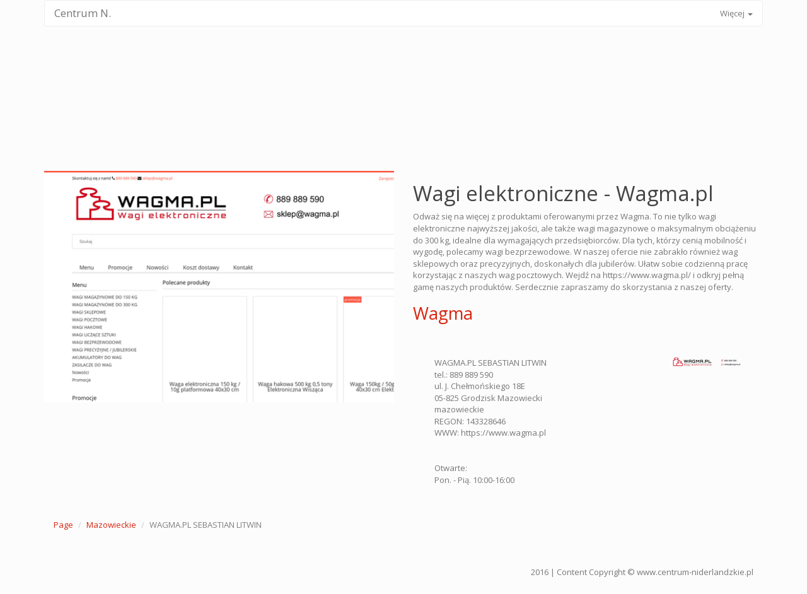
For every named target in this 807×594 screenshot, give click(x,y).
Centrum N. (82, 13)
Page (63, 524)
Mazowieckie (111, 524)
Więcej (736, 13)
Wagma (443, 313)
